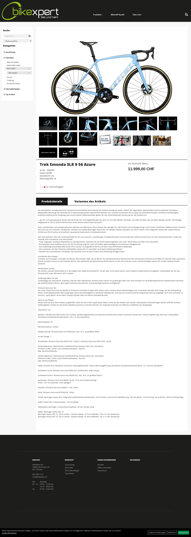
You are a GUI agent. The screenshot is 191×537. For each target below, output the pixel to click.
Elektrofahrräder (13, 65)
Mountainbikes (13, 62)
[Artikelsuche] (186, 15)
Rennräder (11, 68)
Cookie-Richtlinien (9, 533)
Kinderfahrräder (13, 83)
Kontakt (100, 465)
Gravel (9, 77)
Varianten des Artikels (90, 201)
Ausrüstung (10, 52)
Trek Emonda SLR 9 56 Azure (68, 164)
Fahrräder (9, 58)
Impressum (102, 470)
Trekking (10, 80)
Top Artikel (10, 94)
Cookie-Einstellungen (157, 532)
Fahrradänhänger (12, 89)
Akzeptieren (183, 532)
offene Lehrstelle (104, 467)
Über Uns (137, 14)
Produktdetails (52, 201)
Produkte (97, 14)
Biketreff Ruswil (117, 14)
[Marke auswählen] (17, 41)
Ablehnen (172, 532)
